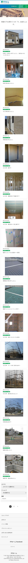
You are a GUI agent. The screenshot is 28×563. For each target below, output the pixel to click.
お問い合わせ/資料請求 (6, 532)
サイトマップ (4, 537)
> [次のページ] (17, 506)
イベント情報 (4, 524)
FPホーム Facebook (16, 542)
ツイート (13, 546)
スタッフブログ (5, 515)
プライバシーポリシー (6, 528)
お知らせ (3, 519)
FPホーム (14, 553)
